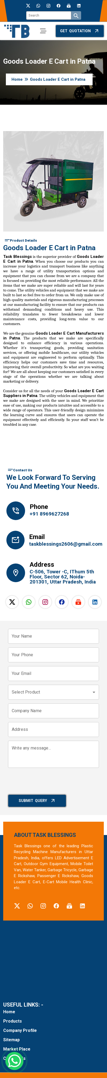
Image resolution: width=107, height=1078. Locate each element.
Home (17, 79)
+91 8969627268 (49, 513)
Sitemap (11, 1039)
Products (12, 1021)
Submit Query (37, 800)
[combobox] (53, 692)
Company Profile (20, 1030)
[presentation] (48, 782)
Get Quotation (80, 31)
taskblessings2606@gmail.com (64, 543)
